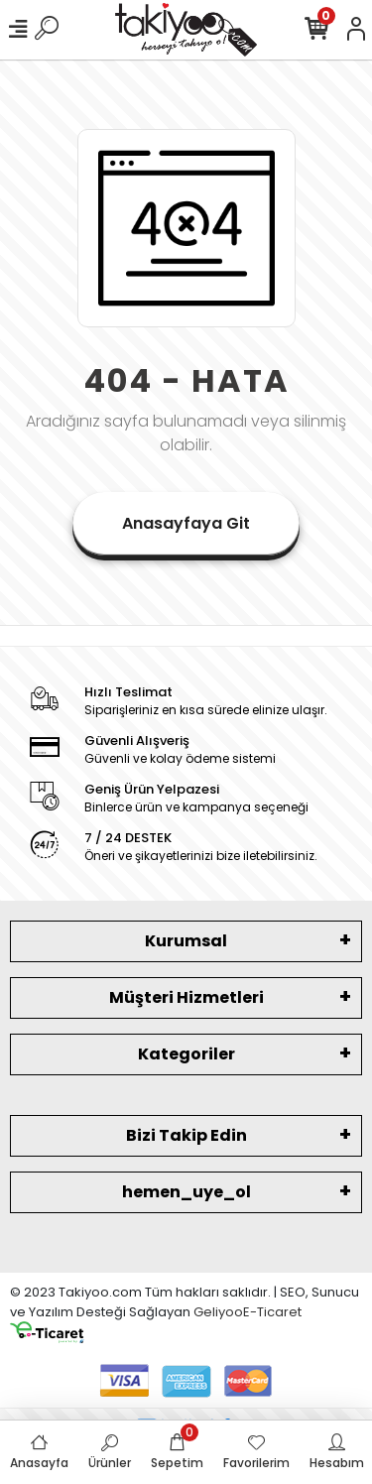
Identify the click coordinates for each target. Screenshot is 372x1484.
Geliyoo (218, 1311)
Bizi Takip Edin (186, 1135)
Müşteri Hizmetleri (186, 997)
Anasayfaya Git (186, 523)
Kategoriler (186, 1054)
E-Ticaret (272, 1311)
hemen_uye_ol (186, 1191)
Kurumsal (186, 940)
